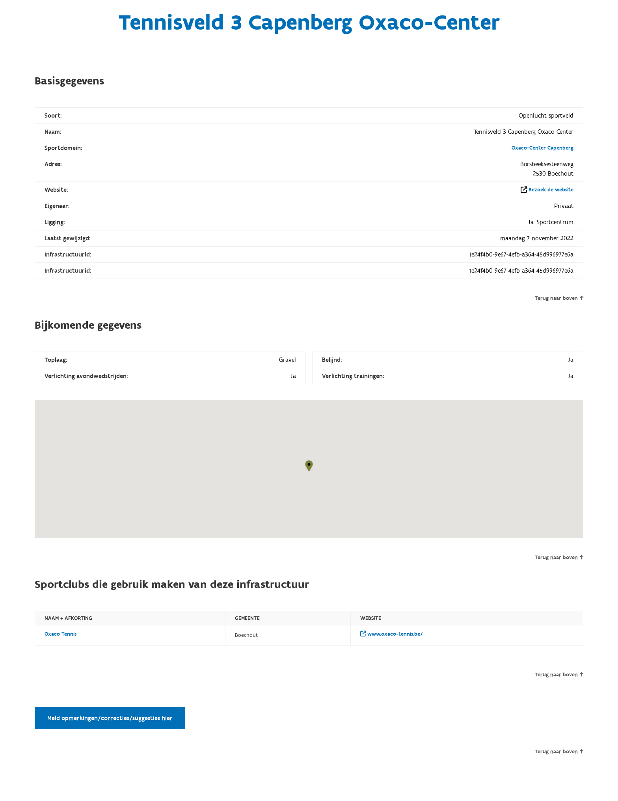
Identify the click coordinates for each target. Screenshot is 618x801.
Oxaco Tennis (60, 634)
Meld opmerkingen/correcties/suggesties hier (110, 718)
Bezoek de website (551, 189)
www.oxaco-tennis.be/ (391, 634)
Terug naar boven (559, 298)
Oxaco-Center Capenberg (542, 148)
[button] (309, 465)
